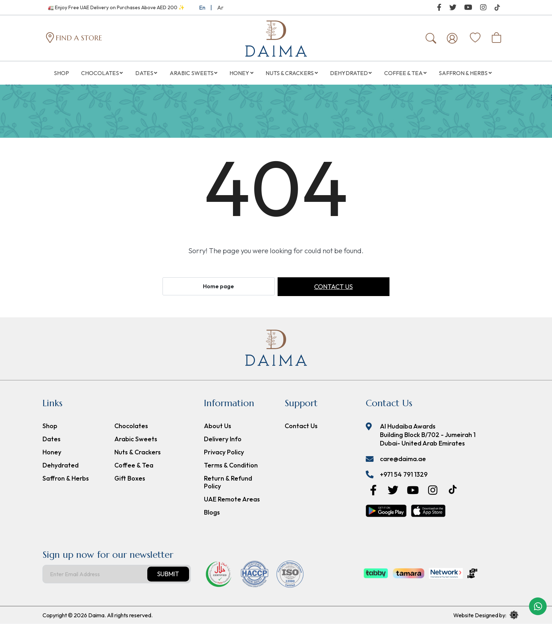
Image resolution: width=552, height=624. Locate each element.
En (202, 7)
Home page (218, 286)
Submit (168, 574)
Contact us (333, 287)
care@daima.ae (403, 459)
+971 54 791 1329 (404, 475)
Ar (220, 7)
